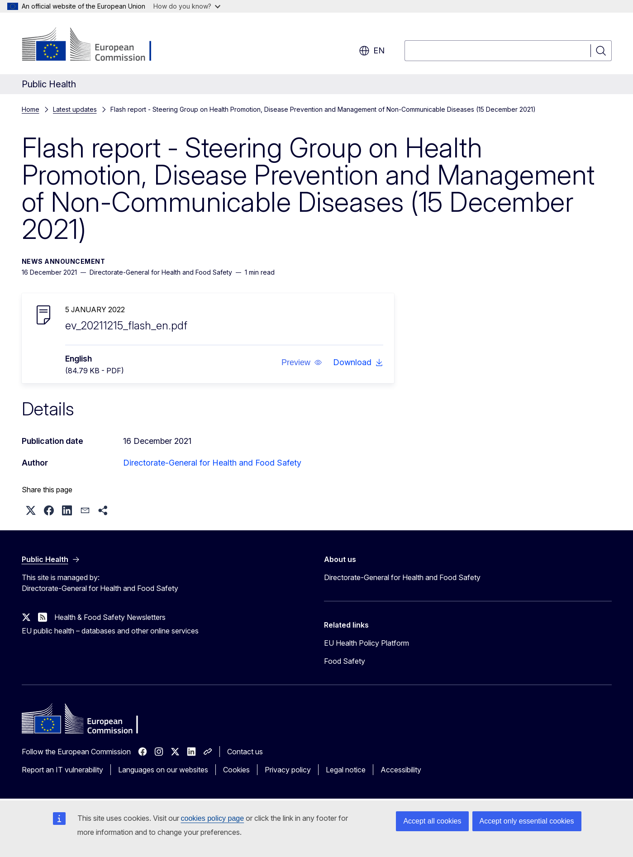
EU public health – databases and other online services (110, 630)
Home (30, 109)
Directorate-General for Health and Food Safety (212, 462)
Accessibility (401, 769)
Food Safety (344, 661)
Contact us (245, 751)
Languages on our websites (163, 769)
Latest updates (75, 109)
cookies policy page (212, 818)
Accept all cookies (432, 821)
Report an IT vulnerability (62, 769)
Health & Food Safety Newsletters (110, 617)
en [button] (372, 50)
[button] (301, 362)
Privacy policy (288, 769)
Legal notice (346, 769)
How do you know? (186, 6)
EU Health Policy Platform (366, 643)
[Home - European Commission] (95, 45)
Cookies (236, 769)
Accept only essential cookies (527, 821)
